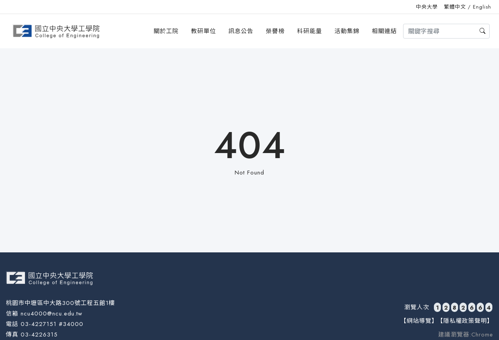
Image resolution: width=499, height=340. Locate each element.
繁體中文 (455, 7)
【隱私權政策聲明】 (465, 321)
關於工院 (166, 31)
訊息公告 (240, 31)
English (482, 7)
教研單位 (203, 31)
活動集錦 (346, 31)
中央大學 (427, 7)
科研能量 (309, 31)
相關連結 (384, 31)
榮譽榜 (275, 31)
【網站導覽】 (419, 321)
